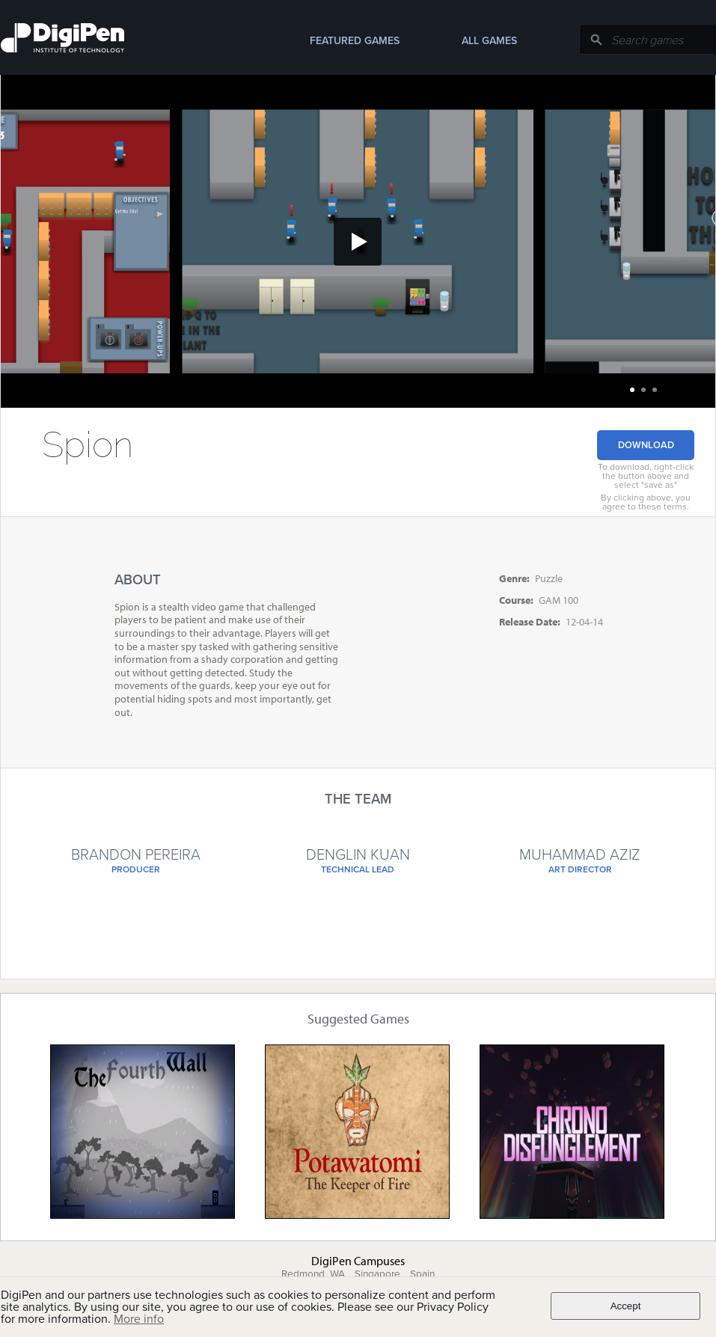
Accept (626, 1306)
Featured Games (355, 40)
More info (139, 1319)
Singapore (377, 1274)
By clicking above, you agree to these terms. (646, 502)
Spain (422, 1274)
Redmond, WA (313, 1274)
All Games (489, 40)
